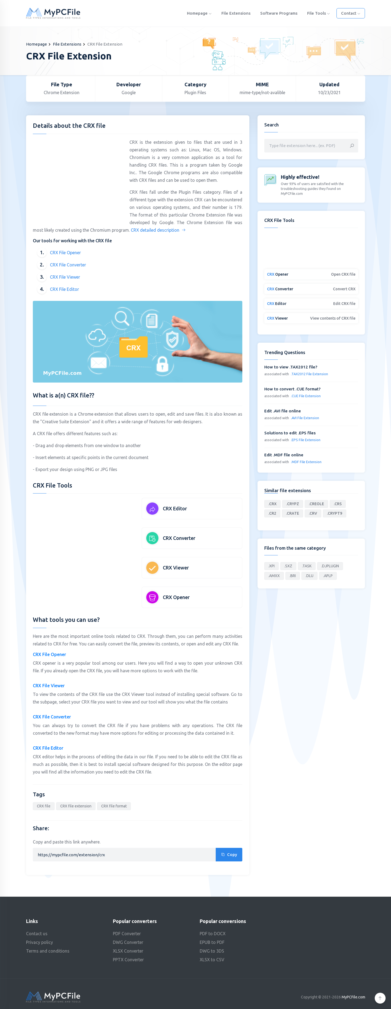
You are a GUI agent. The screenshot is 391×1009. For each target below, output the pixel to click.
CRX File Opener (65, 252)
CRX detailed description (158, 230)
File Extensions (235, 13)
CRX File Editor (64, 289)
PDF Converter (127, 933)
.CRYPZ (292, 504)
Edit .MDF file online (283, 455)
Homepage (199, 13)
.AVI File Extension (305, 418)
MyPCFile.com (353, 997)
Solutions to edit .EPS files (290, 433)
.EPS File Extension (305, 440)
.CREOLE (316, 504)
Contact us (36, 933)
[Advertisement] (78, 176)
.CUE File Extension (306, 396)
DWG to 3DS (212, 950)
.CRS (338, 504)
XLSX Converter (128, 950)
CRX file (43, 806)
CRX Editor (175, 508)
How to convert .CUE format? (292, 389)
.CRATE (292, 513)
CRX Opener (176, 597)
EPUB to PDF (212, 942)
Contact (350, 13)
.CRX (272, 504)
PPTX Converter (128, 959)
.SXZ (288, 566)
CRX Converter (179, 538)
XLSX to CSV (212, 959)
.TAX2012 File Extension (309, 374)
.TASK (306, 566)
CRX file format (114, 806)
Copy (229, 854)
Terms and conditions (47, 950)
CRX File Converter (68, 264)
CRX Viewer (176, 567)
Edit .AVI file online (282, 411)
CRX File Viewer (65, 277)
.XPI (271, 566)
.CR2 (272, 513)
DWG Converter (128, 942)
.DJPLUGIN (330, 566)
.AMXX (274, 576)
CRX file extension (75, 806)
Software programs (278, 13)
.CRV (313, 513)
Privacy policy (39, 942)
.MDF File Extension (306, 462)
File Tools (318, 13)
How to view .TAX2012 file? (290, 367)
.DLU (309, 576)
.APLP (328, 576)
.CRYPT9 (334, 513)
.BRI (293, 576)
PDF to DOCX (212, 933)
